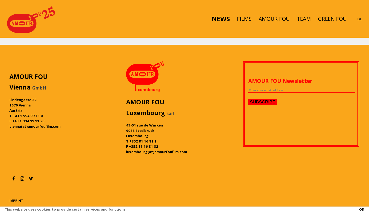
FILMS (244, 18)
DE (359, 18)
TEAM (304, 18)
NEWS (221, 18)
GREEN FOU (332, 18)
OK (361, 209)
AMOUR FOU (274, 18)
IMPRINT (16, 201)
